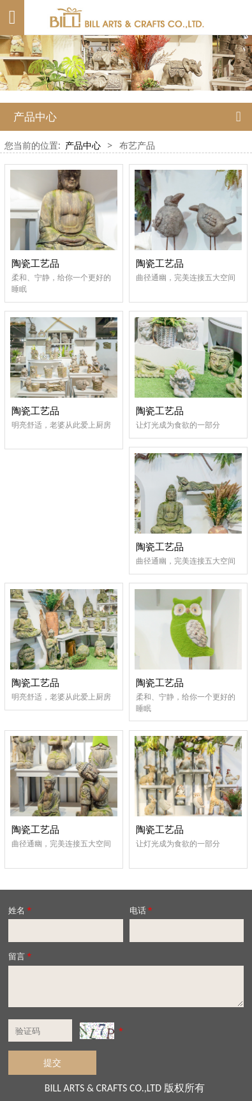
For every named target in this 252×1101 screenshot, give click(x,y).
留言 (20, 956)
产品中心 (83, 145)
